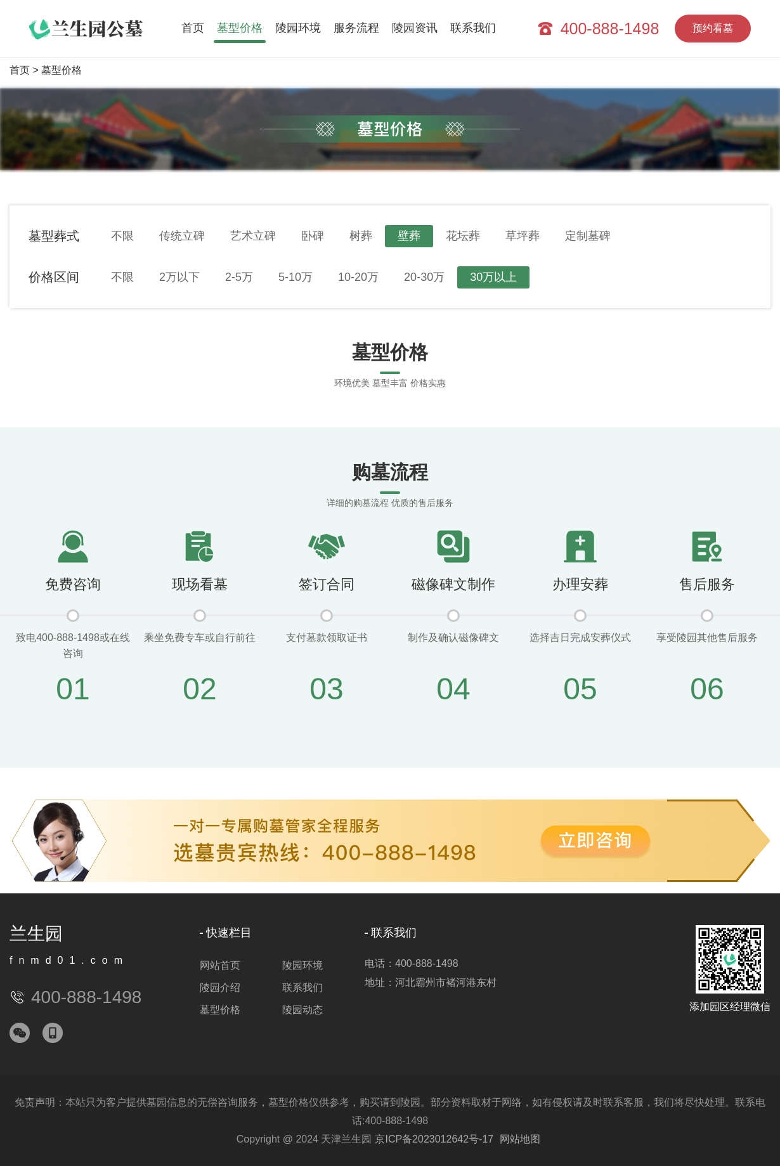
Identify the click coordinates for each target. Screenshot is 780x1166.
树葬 (360, 236)
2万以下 (179, 277)
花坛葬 (463, 236)
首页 (192, 28)
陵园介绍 (220, 987)
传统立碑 (182, 236)
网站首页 (220, 965)
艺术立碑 (253, 236)
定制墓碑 (588, 236)
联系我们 (473, 28)
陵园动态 (302, 1009)
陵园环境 (298, 28)
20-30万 (424, 277)
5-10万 (295, 277)
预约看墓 (712, 28)
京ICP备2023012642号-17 (434, 1139)
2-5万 (239, 277)
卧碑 (312, 236)
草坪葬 (522, 236)
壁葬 (409, 236)
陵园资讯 (415, 28)
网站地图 (520, 1139)
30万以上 (493, 277)
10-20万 (358, 277)
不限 (122, 236)
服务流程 (356, 28)
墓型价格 (240, 28)
